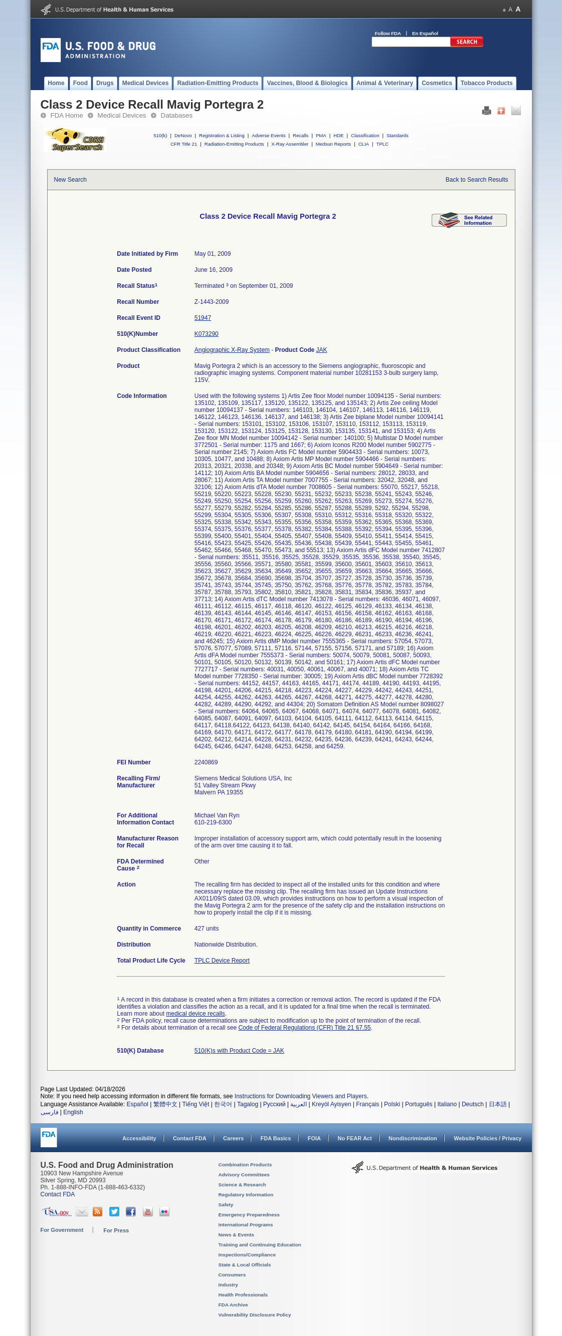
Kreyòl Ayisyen (331, 1104)
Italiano (447, 1104)
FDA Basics (275, 1138)
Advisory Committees (244, 1174)
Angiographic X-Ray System (232, 349)
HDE (338, 135)
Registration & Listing (222, 135)
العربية (298, 1104)
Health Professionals (243, 1294)
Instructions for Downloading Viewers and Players (301, 1096)
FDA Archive (233, 1304)
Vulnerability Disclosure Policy (255, 1314)
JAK (321, 349)
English (73, 1112)
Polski (392, 1104)
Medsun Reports (333, 144)
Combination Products (245, 1164)
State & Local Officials (245, 1264)
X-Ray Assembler (289, 144)
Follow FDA (388, 33)
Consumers (232, 1274)
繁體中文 (165, 1104)
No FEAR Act (354, 1138)
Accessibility (139, 1138)
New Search (70, 179)
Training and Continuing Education (260, 1244)
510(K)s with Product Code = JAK (239, 1050)
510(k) (160, 135)
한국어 (223, 1104)
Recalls (300, 135)
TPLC (383, 144)
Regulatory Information (246, 1194)
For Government (62, 1230)
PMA (321, 135)
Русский (274, 1104)
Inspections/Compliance (247, 1254)
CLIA (363, 144)
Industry (228, 1284)
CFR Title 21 (183, 144)
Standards (398, 135)
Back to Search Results (477, 179)
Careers (233, 1138)
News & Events (236, 1234)
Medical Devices (122, 115)
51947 (203, 317)
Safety (226, 1204)
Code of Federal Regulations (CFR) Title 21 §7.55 (304, 1027)
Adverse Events (268, 135)
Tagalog (247, 1104)
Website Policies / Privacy (487, 1138)
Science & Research (242, 1184)
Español (137, 1104)
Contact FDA (190, 1138)
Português (419, 1104)
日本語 (498, 1104)
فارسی (50, 1112)
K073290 (207, 333)
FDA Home (67, 115)
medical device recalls (195, 1013)
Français (367, 1104)
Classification (365, 135)
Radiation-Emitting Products (234, 144)
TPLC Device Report (222, 960)
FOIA (314, 1138)
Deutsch (473, 1104)
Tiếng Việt (195, 1104)
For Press (116, 1230)
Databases (177, 115)
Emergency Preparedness (249, 1214)
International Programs (246, 1224)
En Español (425, 33)
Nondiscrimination (413, 1138)
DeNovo (183, 135)
